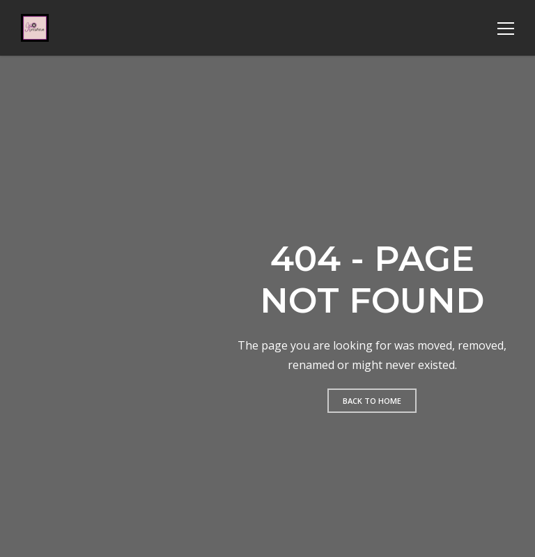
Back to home (372, 400)
